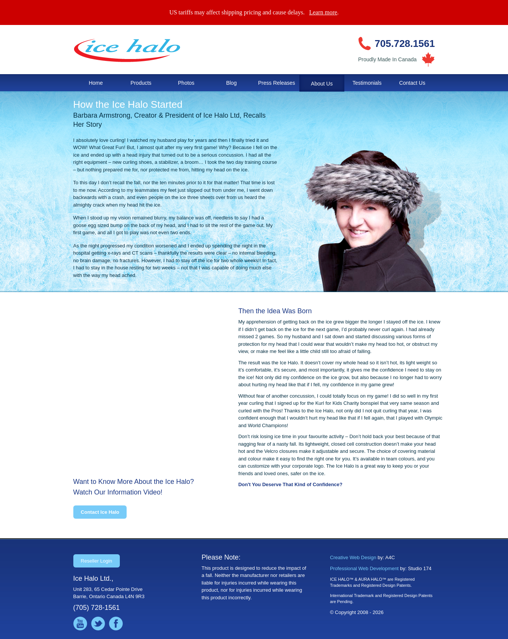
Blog (231, 83)
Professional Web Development (364, 568)
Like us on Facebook (116, 624)
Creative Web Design (353, 557)
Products (140, 83)
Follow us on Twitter (98, 624)
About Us (322, 84)
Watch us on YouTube (80, 624)
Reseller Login (96, 561)
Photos (186, 83)
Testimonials (366, 83)
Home (96, 83)
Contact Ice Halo (100, 512)
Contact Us (412, 83)
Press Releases (276, 83)
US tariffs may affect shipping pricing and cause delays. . (254, 12)
